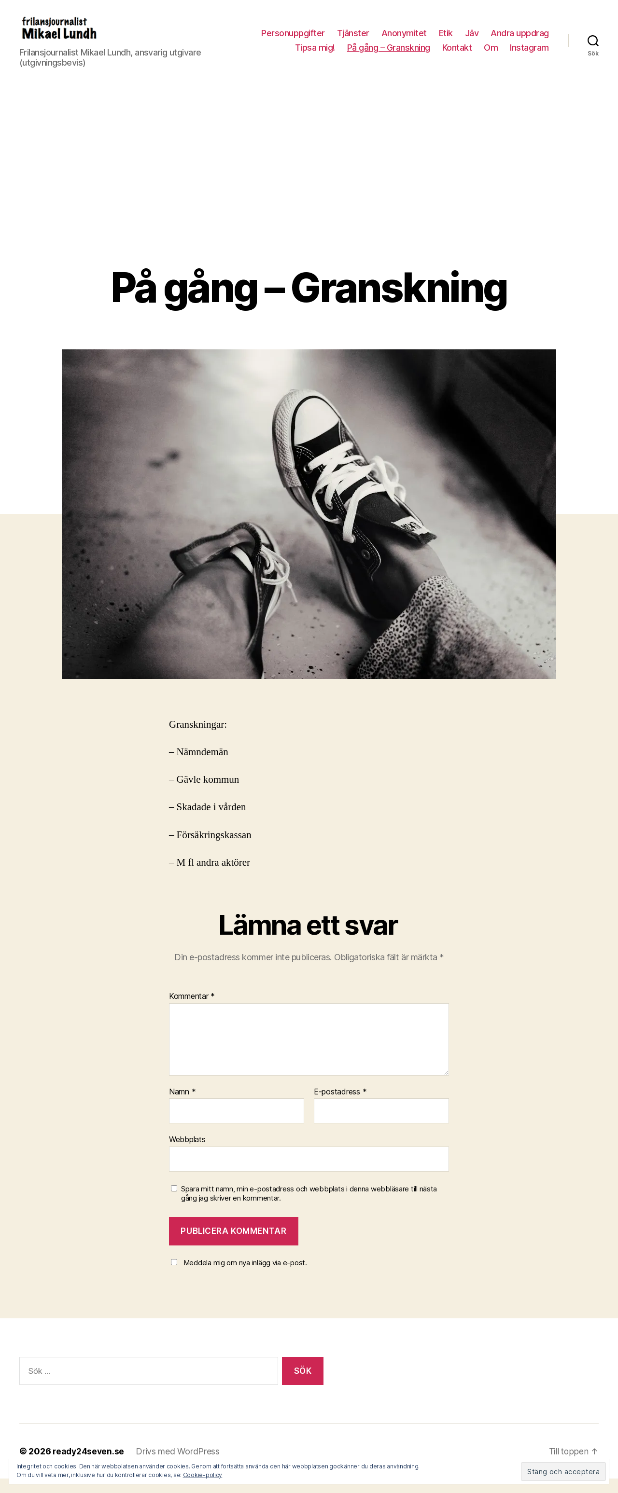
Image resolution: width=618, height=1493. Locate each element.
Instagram (529, 55)
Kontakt (457, 55)
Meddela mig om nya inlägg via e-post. (245, 1277)
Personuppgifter (293, 40)
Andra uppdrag (520, 40)
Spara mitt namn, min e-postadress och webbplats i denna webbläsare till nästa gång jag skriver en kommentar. (309, 1208)
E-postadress (340, 1106)
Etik (446, 40)
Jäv (472, 40)
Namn (182, 1106)
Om (491, 55)
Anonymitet (404, 40)
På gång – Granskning (388, 55)
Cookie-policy (203, 1475)
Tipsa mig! (315, 55)
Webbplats (187, 1154)
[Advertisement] (309, 206)
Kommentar (192, 1011)
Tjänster (353, 40)
